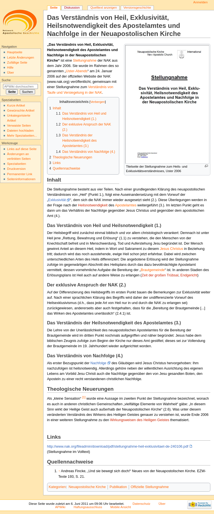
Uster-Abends (76, 71)
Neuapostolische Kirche (87, 487)
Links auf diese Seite (22, 149)
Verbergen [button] (97, 101)
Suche (6, 80)
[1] (84, 397)
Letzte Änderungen (20, 57)
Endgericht (188, 275)
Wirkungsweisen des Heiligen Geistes (139, 420)
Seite (53, 7)
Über (10, 72)
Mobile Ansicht (120, 507)
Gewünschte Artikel (20, 110)
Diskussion (71, 7)
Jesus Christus (171, 249)
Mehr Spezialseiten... (22, 135)
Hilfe (10, 67)
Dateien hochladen (20, 130)
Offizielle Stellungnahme (150, 487)
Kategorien (57, 487)
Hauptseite (14, 52)
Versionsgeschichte (137, 7)
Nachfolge (98, 363)
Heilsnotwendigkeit (93, 205)
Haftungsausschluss (88, 507)
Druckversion (16, 168)
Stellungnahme (85, 60)
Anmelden (200, 2)
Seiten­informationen (21, 179)
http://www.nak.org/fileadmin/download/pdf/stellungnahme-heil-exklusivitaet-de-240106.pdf (117, 446)
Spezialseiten (16, 163)
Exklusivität (57, 200)
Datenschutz (141, 503)
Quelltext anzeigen (103, 7)
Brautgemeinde (153, 270)
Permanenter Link (19, 174)
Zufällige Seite (17, 62)
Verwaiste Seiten (19, 125)
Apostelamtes (126, 205)
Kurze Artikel (16, 105)
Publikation (118, 487)
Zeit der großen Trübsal (160, 275)
